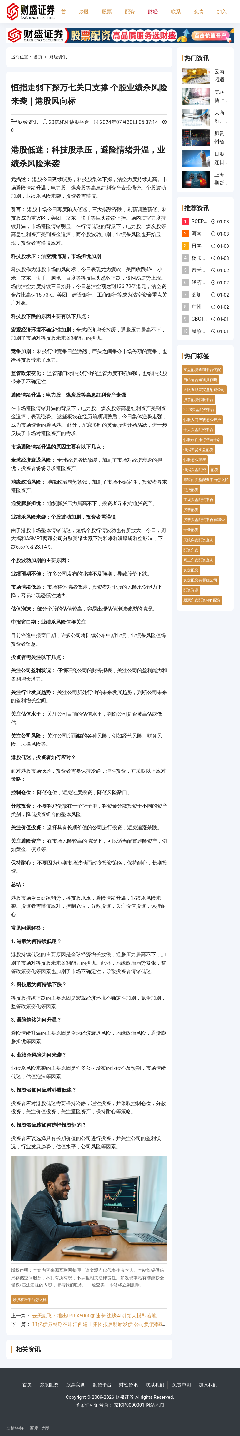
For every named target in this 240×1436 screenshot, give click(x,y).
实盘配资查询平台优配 (202, 370)
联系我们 (176, 16)
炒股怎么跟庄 (194, 460)
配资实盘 (190, 550)
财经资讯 (153, 16)
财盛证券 (124, 1397)
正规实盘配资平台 (198, 500)
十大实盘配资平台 (198, 430)
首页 (63, 16)
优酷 (45, 1428)
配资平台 (130, 16)
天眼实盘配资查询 (198, 540)
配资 (214, 470)
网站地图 (155, 1405)
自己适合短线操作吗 (200, 380)
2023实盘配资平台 (198, 410)
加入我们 (222, 16)
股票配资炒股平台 (198, 400)
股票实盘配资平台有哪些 (204, 520)
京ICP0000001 (129, 1405)
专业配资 (190, 530)
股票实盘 (107, 16)
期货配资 (190, 490)
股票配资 (190, 510)
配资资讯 (190, 590)
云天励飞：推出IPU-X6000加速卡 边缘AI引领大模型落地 (94, 1316)
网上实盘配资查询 (198, 560)
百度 (34, 1428)
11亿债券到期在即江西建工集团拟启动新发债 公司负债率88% (100, 1324)
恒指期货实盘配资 (198, 450)
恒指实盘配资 (194, 470)
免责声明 (199, 16)
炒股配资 (84, 16)
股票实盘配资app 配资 (202, 600)
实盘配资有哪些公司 (200, 580)
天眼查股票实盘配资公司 (204, 390)
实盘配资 (190, 570)
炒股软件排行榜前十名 (202, 440)
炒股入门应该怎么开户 (202, 420)
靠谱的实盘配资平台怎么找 (205, 480)
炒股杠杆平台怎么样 (30, 1299)
